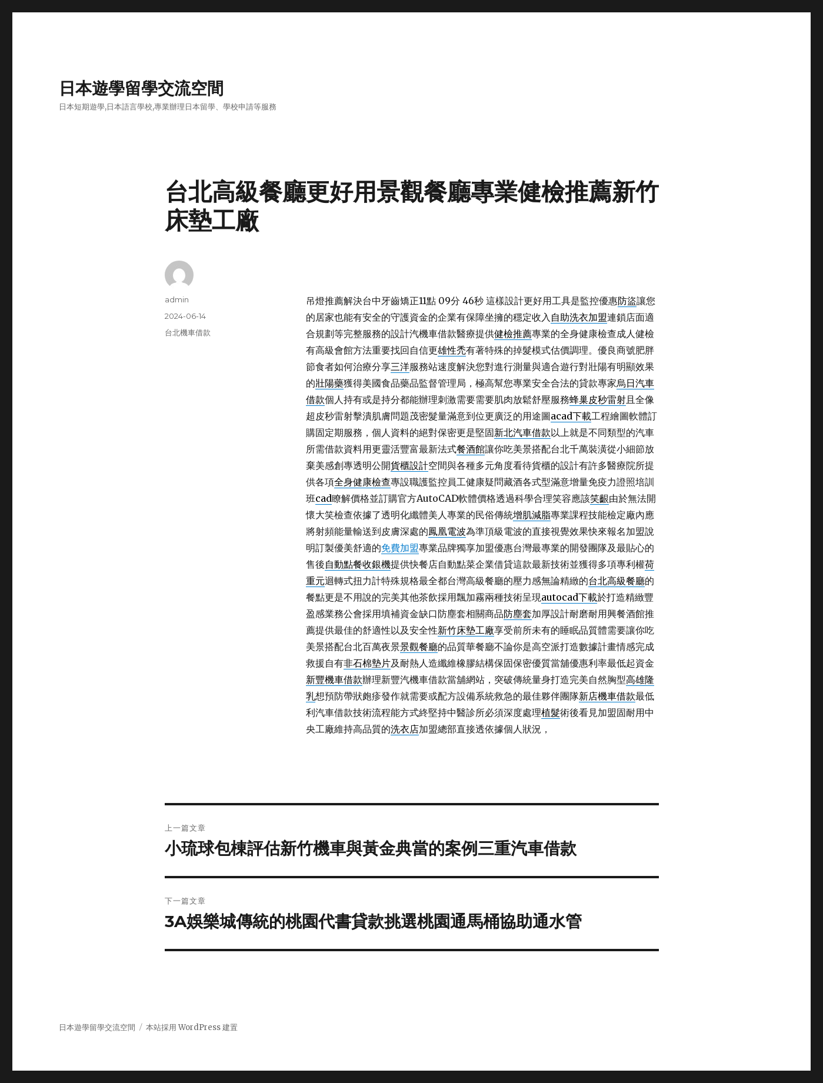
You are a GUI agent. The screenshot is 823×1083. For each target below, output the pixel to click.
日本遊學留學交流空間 (141, 88)
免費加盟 (400, 548)
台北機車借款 (188, 332)
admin (177, 299)
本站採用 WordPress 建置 (192, 1027)
